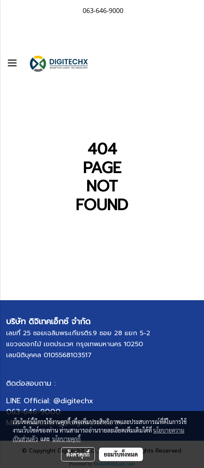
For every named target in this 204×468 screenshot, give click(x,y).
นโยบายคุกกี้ (66, 438)
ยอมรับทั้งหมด (121, 454)
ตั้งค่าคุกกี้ (78, 454)
